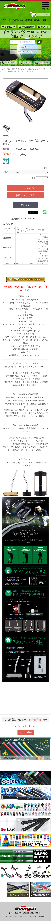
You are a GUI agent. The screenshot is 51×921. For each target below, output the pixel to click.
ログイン (43, 27)
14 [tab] (18, 762)
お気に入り (8, 27)
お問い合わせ (42, 62)
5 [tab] (18, 758)
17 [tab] (29, 762)
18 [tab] (33, 762)
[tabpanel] (25, 749)
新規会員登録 (26, 27)
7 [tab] (25, 758)
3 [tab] (11, 758)
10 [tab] (36, 758)
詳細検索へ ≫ (25, 47)
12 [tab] (44, 758)
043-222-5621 (40, 20)
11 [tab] (40, 758)
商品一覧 (10, 69)
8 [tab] (29, 758)
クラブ (44, 168)
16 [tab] (25, 762)
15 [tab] (22, 762)
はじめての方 (9, 63)
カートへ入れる (25, 188)
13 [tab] (47, 758)
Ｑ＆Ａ (25, 63)
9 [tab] (33, 758)
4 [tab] (14, 758)
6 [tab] (22, 758)
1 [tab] (3, 758)
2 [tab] (7, 758)
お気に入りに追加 (25, 195)
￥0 (40, 15)
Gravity (6, 135)
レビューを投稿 (26, 732)
